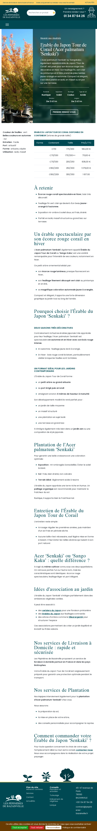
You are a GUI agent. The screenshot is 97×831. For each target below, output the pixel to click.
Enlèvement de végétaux (56, 800)
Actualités (89, 2)
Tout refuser (37, 827)
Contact (30, 797)
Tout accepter (20, 827)
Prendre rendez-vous (64, 112)
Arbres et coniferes (34, 789)
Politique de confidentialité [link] (74, 827)
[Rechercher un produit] (41, 13)
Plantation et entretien (55, 790)
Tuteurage (54, 795)
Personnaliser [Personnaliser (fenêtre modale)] (53, 827)
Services (29, 793)
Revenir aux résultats (50, 38)
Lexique (53, 805)
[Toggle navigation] (6, 24)
